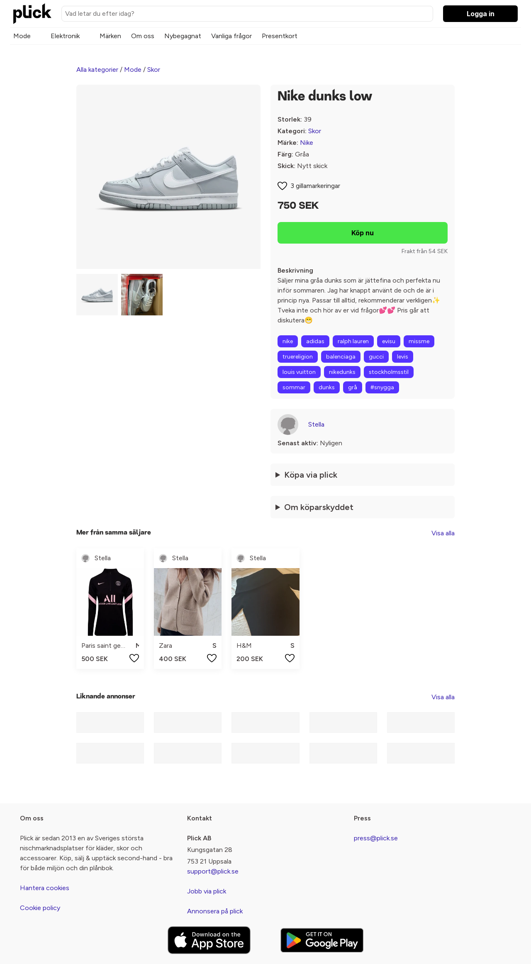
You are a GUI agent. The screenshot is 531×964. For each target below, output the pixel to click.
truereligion (298, 356)
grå (352, 387)
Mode (22, 36)
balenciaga (341, 356)
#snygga (382, 387)
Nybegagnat (182, 36)
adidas (315, 341)
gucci (376, 356)
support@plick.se (213, 871)
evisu (388, 341)
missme (419, 341)
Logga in (480, 14)
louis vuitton (299, 372)
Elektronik (65, 36)
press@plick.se (376, 838)
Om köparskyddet (318, 507)
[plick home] (32, 13)
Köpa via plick (310, 475)
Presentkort (279, 36)
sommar (294, 387)
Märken (110, 36)
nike (288, 341)
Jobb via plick (206, 891)
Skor (153, 69)
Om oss (142, 36)
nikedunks (342, 372)
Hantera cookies (44, 888)
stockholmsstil (389, 372)
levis (402, 356)
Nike (306, 142)
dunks (327, 387)
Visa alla (443, 533)
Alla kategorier (97, 69)
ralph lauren (353, 341)
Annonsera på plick (215, 911)
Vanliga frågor (231, 36)
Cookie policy (40, 908)
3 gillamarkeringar (315, 186)
